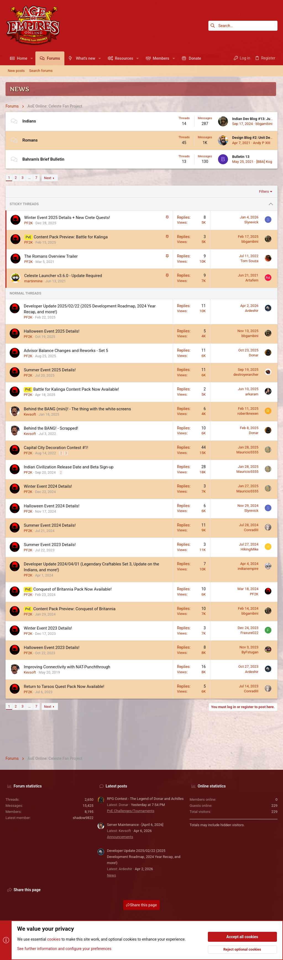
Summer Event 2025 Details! (50, 369)
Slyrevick (251, 222)
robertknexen (247, 413)
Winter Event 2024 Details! (48, 486)
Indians (29, 121)
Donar (253, 355)
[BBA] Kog (264, 162)
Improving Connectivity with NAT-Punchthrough (67, 666)
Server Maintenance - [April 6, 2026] (135, 825)
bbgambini (264, 124)
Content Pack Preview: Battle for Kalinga (71, 236)
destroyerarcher (245, 374)
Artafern (251, 280)
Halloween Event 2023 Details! (51, 647)
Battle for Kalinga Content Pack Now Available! (76, 389)
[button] (31, 58)
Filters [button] (264, 191)
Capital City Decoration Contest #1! (56, 447)
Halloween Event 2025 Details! (51, 331)
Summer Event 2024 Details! (50, 525)
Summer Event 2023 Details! (50, 544)
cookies (53, 939)
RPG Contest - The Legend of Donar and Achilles (145, 799)
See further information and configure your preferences (64, 948)
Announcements (120, 837)
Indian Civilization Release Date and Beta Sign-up (69, 467)
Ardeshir (251, 311)
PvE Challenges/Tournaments (130, 811)
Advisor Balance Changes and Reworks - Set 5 (66, 350)
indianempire (248, 569)
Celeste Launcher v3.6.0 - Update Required (63, 275)
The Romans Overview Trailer (51, 256)
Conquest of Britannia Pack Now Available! (72, 589)
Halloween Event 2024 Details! (51, 506)
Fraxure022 (249, 633)
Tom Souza (249, 261)
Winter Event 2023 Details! (48, 628)
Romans (30, 140)
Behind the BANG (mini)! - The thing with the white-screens (77, 408)
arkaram (251, 394)
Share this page (141, 905)
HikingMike (249, 549)
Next (47, 178)
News (111, 875)
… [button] (29, 178)
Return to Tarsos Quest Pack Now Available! (64, 686)
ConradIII (251, 530)
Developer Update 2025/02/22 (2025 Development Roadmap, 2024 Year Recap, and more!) (143, 857)
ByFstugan (250, 652)
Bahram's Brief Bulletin (43, 159)
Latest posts (116, 786)
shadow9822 (83, 818)
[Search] (242, 26)
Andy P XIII (262, 143)
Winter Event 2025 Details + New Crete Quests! (67, 217)
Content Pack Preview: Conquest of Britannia (74, 608)
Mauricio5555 (247, 452)
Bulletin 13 (240, 157)
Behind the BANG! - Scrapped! (51, 428)
